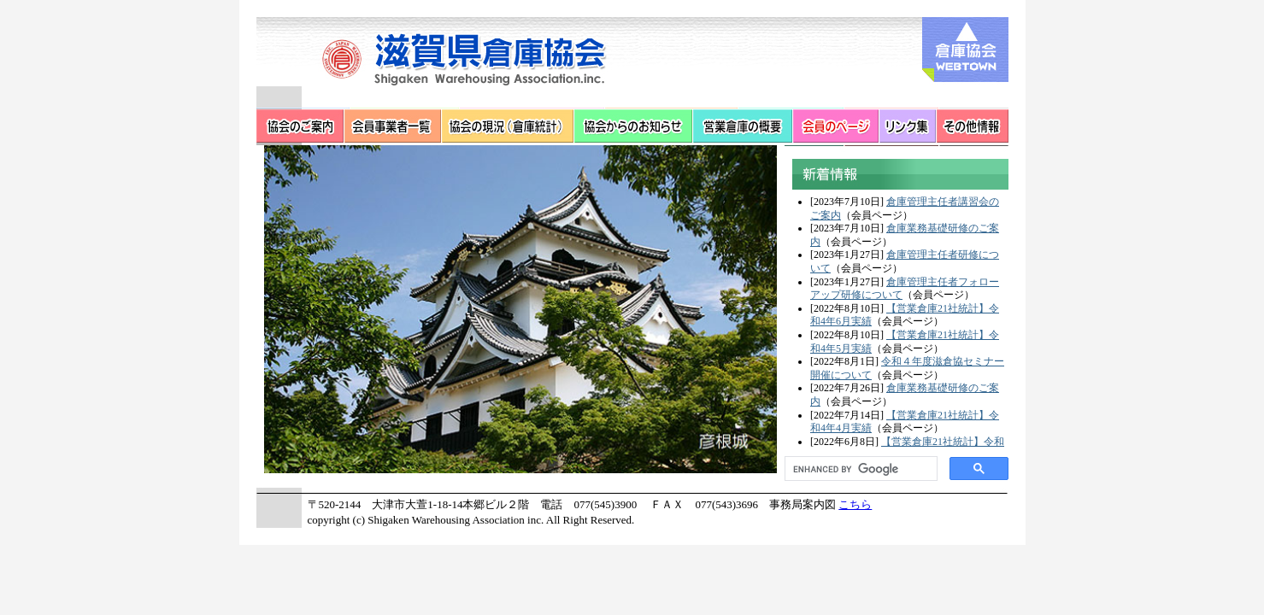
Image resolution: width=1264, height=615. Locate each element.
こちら (855, 504)
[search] (859, 469)
